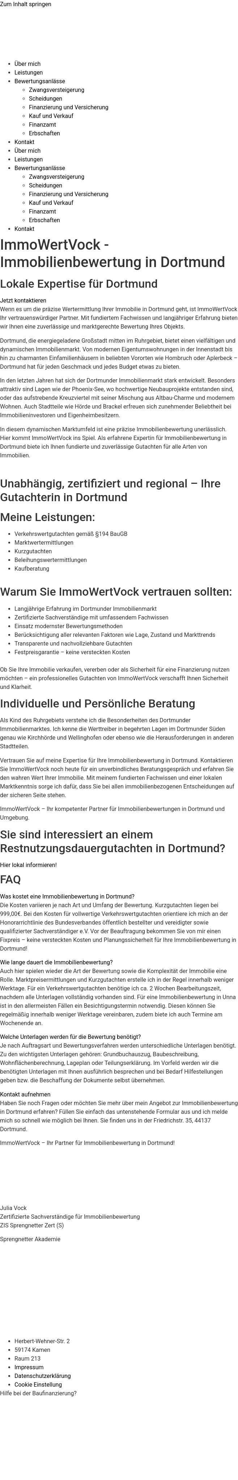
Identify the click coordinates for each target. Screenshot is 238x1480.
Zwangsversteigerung (56, 89)
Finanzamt (42, 124)
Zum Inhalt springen (25, 4)
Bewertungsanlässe (39, 81)
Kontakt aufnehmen (25, 1094)
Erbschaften (44, 133)
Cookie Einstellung (38, 1384)
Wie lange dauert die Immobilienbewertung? (56, 962)
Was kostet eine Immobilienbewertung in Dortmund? (67, 896)
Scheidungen (45, 98)
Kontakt (24, 142)
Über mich (27, 63)
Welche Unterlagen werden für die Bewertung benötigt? (70, 1036)
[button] (119, 896)
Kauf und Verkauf (51, 116)
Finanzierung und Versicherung (69, 107)
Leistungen (28, 72)
